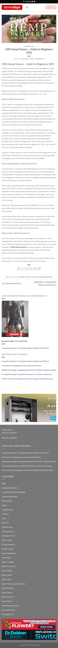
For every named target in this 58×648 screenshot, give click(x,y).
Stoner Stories (7, 592)
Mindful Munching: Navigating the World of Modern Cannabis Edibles (29, 370)
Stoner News (7, 579)
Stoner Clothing (8, 562)
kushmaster (40, 59)
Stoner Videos (7, 601)
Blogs (4, 483)
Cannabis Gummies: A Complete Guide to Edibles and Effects (25, 348)
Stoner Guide (29, 46)
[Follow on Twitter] (28, 1)
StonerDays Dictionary (10, 605)
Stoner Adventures (9, 553)
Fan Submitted (7, 509)
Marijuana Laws (8, 531)
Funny (4, 518)
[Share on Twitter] (27, 269)
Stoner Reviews (8, 588)
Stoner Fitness (7, 571)
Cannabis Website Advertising (13, 492)
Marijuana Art (7, 527)
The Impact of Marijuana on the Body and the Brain (21, 365)
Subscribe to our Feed (16, 341)
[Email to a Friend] (31, 269)
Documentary (7, 501)
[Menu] (27, 7)
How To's (5, 522)
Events (4, 505)
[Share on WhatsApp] (19, 269)
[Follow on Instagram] (25, 1)
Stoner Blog (6, 557)
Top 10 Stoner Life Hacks (11, 283)
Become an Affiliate (9, 438)
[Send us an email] (30, 1)
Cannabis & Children (9, 488)
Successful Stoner (8, 610)
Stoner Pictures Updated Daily (13, 584)
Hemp (50, 277)
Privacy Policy (7, 430)
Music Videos (7, 540)
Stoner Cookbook (9, 566)
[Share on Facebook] (23, 269)
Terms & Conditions (9, 433)
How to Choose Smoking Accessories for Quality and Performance (27, 379)
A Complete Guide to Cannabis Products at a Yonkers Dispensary (27, 374)
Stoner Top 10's (8, 597)
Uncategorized (7, 614)
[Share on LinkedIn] (39, 269)
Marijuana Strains (8, 536)
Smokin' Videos (8, 549)
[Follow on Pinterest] (32, 1)
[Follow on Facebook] (23, 1)
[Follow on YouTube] (34, 1)
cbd (38, 277)
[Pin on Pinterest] (35, 269)
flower (42, 277)
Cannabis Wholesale (9, 496)
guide (46, 277)
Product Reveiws (8, 544)
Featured (5, 514)
